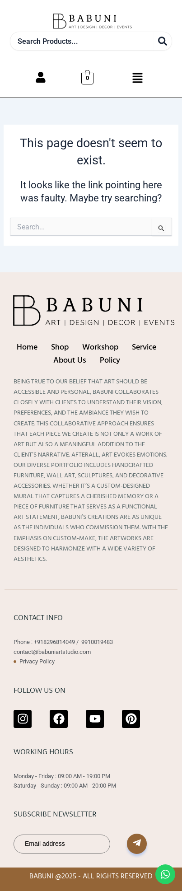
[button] (138, 79)
